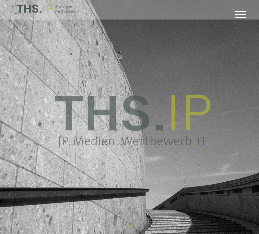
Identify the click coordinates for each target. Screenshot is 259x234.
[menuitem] (237, 14)
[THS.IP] (49, 11)
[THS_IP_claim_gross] (132, 120)
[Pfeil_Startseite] (129, 225)
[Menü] (237, 14)
